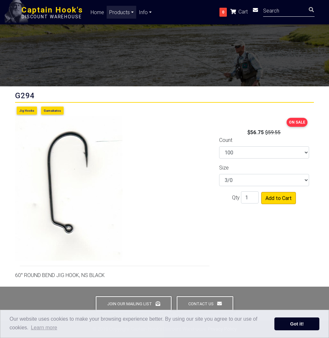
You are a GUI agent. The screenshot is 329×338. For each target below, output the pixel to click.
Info (143, 13)
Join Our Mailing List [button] (133, 304)
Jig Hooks (26, 110)
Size (224, 167)
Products (119, 13)
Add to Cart (278, 198)
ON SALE (297, 122)
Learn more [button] (44, 327)
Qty (236, 197)
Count (225, 140)
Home (97, 13)
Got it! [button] (297, 323)
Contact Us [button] (205, 304)
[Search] (289, 11)
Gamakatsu (52, 110)
